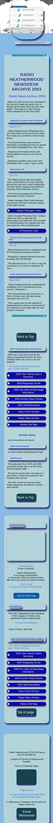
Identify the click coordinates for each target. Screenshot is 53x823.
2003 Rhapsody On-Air (29, 662)
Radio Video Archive (28, 697)
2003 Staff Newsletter (29, 684)
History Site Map (28, 704)
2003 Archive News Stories (29, 678)
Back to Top (25, 336)
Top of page (25, 712)
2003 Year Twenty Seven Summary (29, 655)
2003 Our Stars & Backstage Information (29, 670)
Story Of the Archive (28, 691)
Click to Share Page (26, 596)
